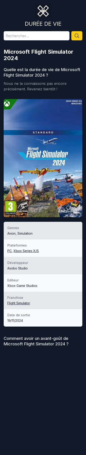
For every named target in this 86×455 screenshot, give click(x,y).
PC (9, 251)
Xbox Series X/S (26, 251)
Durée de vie (43, 23)
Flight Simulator (18, 303)
